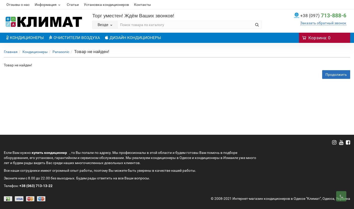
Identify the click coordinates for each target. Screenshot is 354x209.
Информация (48, 5)
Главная (11, 52)
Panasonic (61, 52)
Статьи (73, 5)
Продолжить (336, 74)
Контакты (142, 5)
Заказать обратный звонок (323, 23)
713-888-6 (323, 16)
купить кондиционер (49, 153)
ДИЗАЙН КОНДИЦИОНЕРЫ (133, 37)
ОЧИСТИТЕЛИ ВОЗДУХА (74, 37)
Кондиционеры (35, 52)
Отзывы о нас (18, 5)
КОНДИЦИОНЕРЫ (25, 37)
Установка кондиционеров (106, 5)
